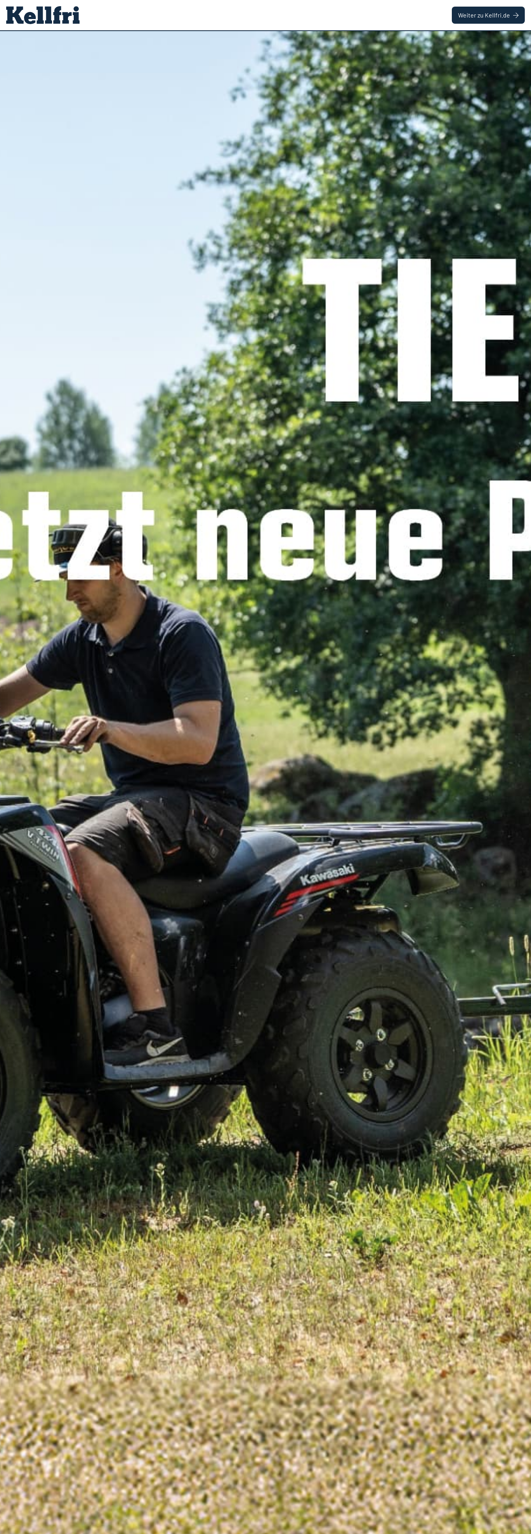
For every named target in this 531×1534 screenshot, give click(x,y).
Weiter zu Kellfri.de (488, 15)
